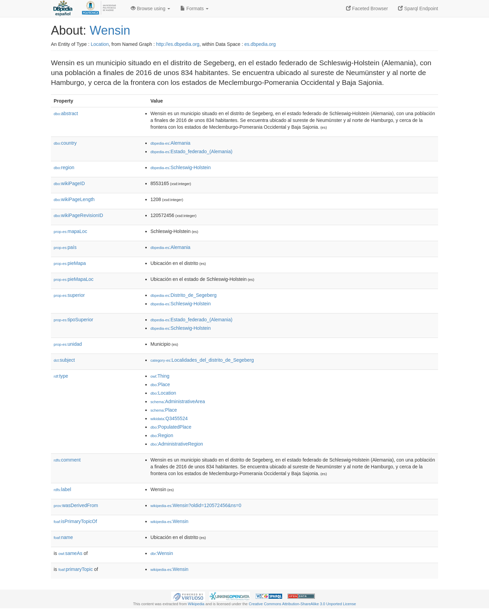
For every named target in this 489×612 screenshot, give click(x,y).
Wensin (110, 30)
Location (100, 44)
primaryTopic (75, 569)
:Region (161, 435)
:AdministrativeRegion (176, 444)
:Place (160, 384)
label (62, 489)
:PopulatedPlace (171, 427)
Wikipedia (196, 604)
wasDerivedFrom (76, 505)
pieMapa (70, 263)
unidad (68, 344)
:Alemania (170, 143)
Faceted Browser (367, 8)
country (65, 143)
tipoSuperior (73, 319)
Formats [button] (194, 8)
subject (64, 360)
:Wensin (169, 521)
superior (69, 295)
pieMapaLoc (73, 279)
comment (67, 460)
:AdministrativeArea (177, 401)
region (64, 167)
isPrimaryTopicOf (75, 521)
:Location (163, 393)
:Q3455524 (169, 418)
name (63, 537)
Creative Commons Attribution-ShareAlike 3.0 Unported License (302, 604)
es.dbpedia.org (260, 44)
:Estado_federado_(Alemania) (191, 151)
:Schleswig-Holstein (180, 167)
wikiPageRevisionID (78, 215)
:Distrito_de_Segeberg (183, 295)
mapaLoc (70, 231)
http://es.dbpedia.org (177, 44)
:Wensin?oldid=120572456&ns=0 (195, 505)
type (61, 376)
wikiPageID (69, 183)
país (65, 247)
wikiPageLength (74, 199)
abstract (66, 113)
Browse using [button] (150, 8)
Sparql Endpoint (418, 8)
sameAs (70, 553)
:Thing (159, 376)
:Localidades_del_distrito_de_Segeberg (202, 360)
